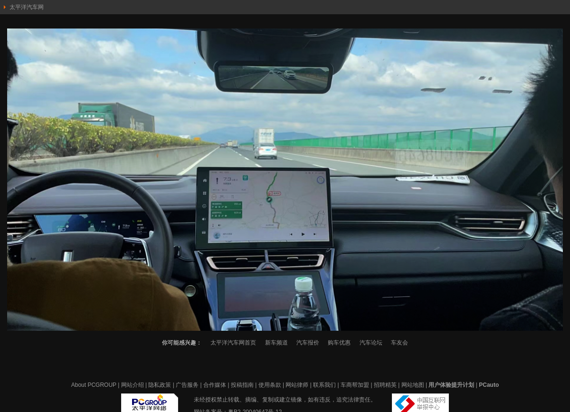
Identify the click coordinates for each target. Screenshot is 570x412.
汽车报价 (307, 342)
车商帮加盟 (355, 385)
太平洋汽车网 (27, 7)
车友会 (399, 342)
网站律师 (296, 385)
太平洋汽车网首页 (233, 342)
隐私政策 (159, 385)
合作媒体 (214, 385)
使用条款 (269, 385)
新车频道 (276, 342)
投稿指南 (242, 385)
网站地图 (412, 385)
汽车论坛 (371, 342)
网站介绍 (132, 385)
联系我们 (324, 385)
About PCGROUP (93, 385)
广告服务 (187, 385)
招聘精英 (385, 385)
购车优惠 (339, 342)
